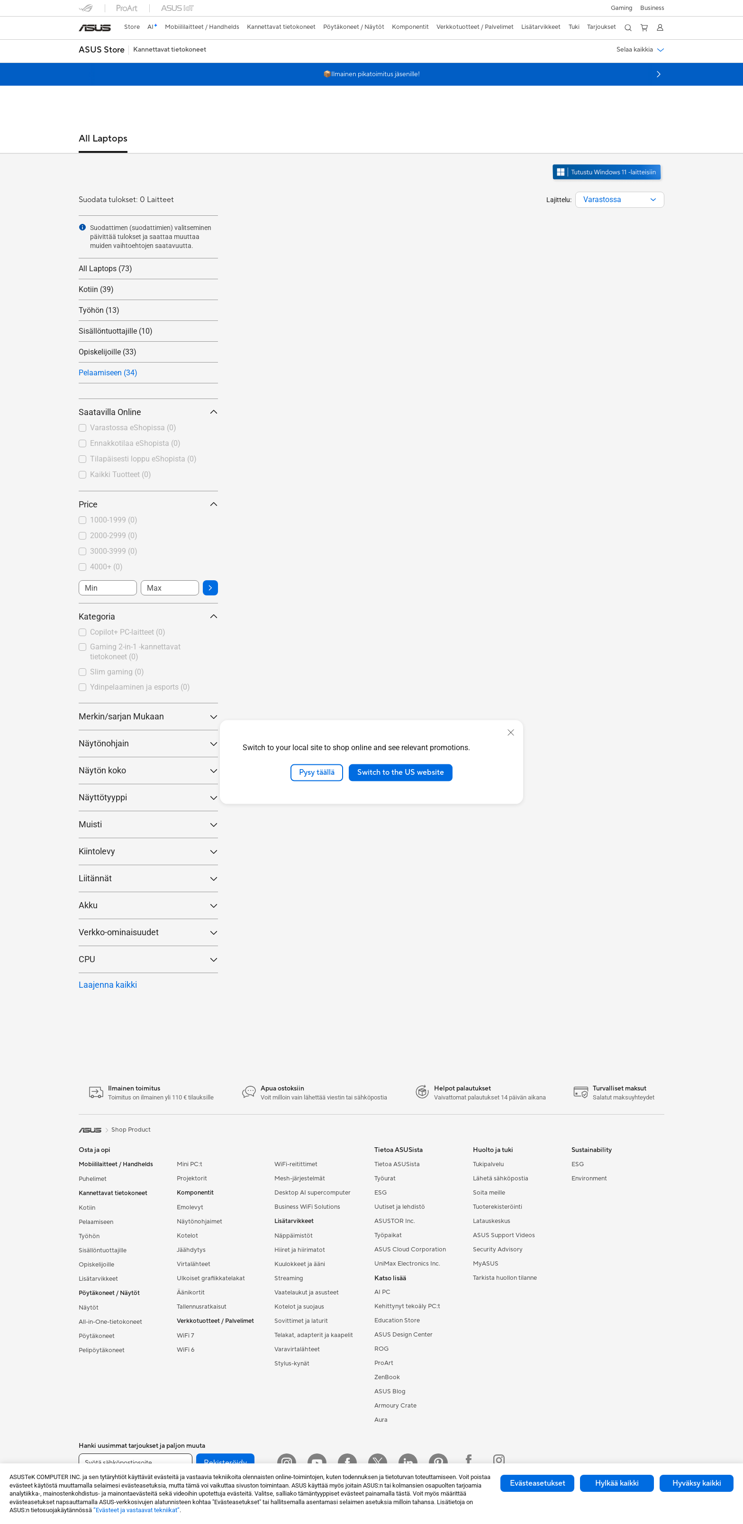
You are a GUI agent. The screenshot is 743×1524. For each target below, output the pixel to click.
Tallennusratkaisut (202, 1307)
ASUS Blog (390, 1391)
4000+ (106, 566)
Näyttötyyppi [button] (148, 797)
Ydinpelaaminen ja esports (140, 686)
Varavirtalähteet (297, 1349)
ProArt (383, 1363)
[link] (95, 28)
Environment (589, 1178)
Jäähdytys (191, 1250)
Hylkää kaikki (617, 1483)
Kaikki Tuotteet (120, 474)
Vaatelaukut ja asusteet (306, 1292)
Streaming (288, 1278)
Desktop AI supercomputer (312, 1192)
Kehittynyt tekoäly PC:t (407, 1306)
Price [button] (148, 504)
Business (652, 8)
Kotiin (87, 1208)
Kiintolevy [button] (148, 851)
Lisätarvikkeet (98, 1279)
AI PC (382, 1292)
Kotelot (187, 1236)
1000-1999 (113, 519)
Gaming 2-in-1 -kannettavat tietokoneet (135, 651)
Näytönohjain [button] (148, 743)
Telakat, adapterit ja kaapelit (313, 1335)
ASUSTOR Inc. (394, 1221)
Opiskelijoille (96, 1264)
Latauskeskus (491, 1221)
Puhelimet (93, 1179)
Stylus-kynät (291, 1363)
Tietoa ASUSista (397, 1164)
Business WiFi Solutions (307, 1207)
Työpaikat (388, 1235)
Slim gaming (117, 671)
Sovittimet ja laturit (301, 1321)
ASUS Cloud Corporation (410, 1249)
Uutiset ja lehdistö (399, 1207)
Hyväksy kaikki (696, 1483)
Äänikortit (191, 1292)
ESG (380, 1192)
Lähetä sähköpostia (500, 1178)
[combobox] (619, 200)
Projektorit (192, 1178)
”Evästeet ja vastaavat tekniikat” (136, 1510)
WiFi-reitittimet (295, 1164)
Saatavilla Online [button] (148, 412)
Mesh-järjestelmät (299, 1178)
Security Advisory (498, 1249)
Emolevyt (190, 1207)
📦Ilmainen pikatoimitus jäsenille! (371, 74)
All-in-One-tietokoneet (110, 1322)
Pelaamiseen (96, 1222)
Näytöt (89, 1307)
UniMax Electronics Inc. (407, 1263)
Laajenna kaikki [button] (108, 985)
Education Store (397, 1320)
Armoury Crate (395, 1405)
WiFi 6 (185, 1350)
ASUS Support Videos (504, 1235)
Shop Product (131, 1130)
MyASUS (485, 1263)
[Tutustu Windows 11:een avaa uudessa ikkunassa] (608, 181)
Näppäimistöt (293, 1236)
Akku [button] (148, 905)
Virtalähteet (193, 1264)
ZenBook (387, 1377)
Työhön (89, 1236)
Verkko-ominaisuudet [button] (148, 932)
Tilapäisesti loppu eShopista (143, 458)
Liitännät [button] (148, 878)
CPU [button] (148, 959)
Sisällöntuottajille (103, 1250)
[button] (622, 8)
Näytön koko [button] (148, 770)
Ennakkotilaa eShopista (135, 443)
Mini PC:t (189, 1164)
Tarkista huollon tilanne (505, 1278)
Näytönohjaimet (199, 1221)
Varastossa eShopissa (133, 427)
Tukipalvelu (488, 1164)
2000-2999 (113, 535)
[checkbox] (148, 633)
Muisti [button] (148, 824)
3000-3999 (113, 551)
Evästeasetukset (537, 1483)
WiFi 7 (185, 1335)
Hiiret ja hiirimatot (299, 1250)
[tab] (103, 143)
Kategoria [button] (148, 616)
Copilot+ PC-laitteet (127, 632)
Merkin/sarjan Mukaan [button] (148, 716)
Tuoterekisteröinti (497, 1207)
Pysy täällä (317, 772)
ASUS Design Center (403, 1334)
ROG (381, 1349)
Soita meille (489, 1192)
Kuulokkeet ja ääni (299, 1264)
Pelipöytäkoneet (102, 1350)
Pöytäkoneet (97, 1336)
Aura (381, 1420)
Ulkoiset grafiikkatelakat (211, 1278)
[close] (511, 732)
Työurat (385, 1178)
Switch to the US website (400, 772)
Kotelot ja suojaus (299, 1307)
